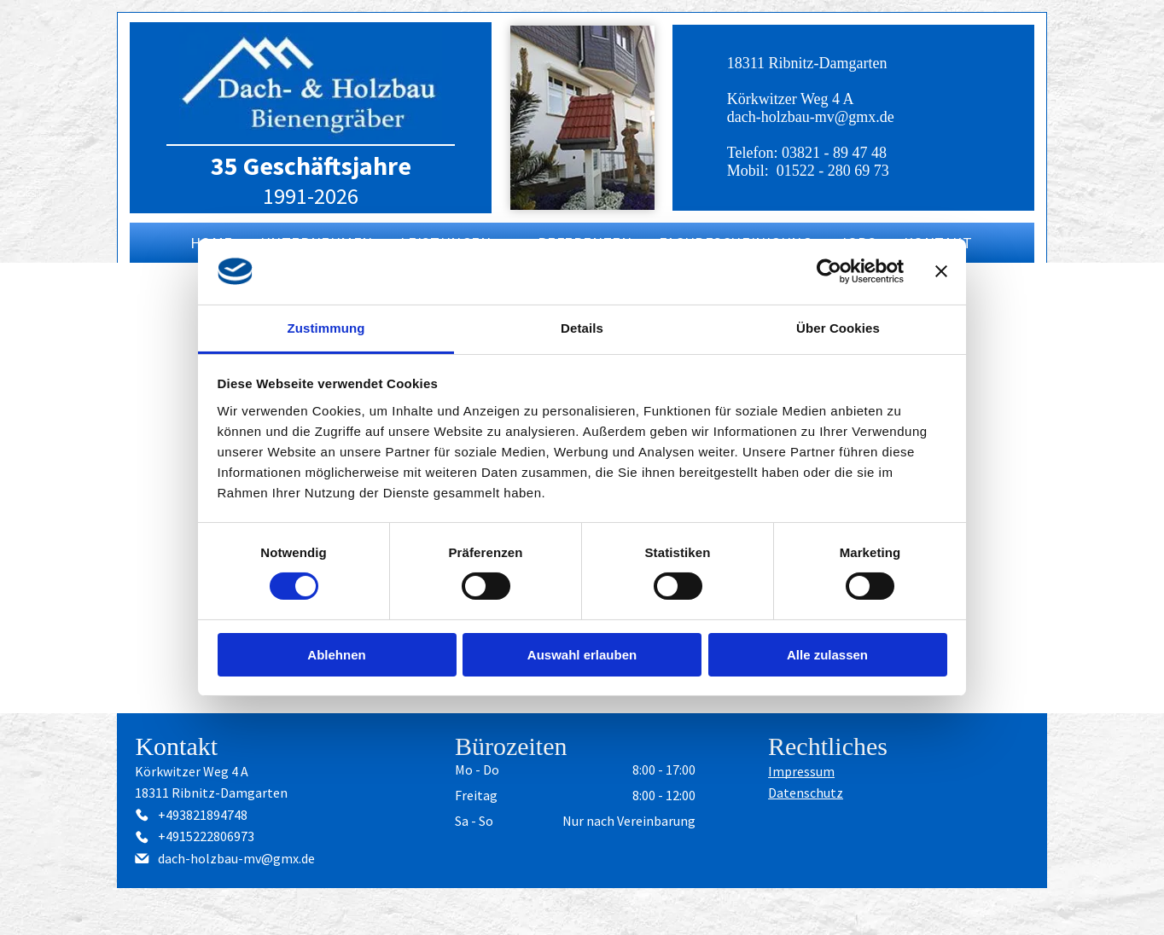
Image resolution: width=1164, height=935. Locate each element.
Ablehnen (336, 655)
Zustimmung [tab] (326, 328)
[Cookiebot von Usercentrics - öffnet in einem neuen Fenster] (829, 271)
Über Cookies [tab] (838, 328)
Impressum (801, 771)
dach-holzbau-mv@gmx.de (810, 116)
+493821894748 (202, 814)
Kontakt (176, 746)
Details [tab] (582, 328)
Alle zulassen (827, 655)
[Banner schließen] (941, 271)
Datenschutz (805, 792)
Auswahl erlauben (582, 655)
